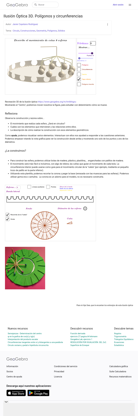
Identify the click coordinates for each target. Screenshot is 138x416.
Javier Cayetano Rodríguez (25, 24)
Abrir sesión (118, 5)
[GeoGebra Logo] (17, 4)
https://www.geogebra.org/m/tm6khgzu (57, 101)
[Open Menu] (130, 4)
